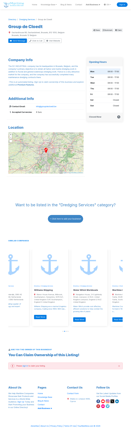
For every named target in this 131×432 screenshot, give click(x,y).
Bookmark (107, 30)
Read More (15, 317)
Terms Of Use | (71, 426)
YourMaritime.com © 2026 (89, 426)
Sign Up (20, 402)
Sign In (122, 5)
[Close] (119, 366)
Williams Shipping (58, 290)
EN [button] (106, 5)
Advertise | (35, 426)
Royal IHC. (14, 290)
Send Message (17, 41)
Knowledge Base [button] (48, 5)
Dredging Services (22, 286)
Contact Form (73, 393)
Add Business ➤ (93, 5)
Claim (118, 30)
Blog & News (66, 5)
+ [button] (10, 134)
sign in (25, 366)
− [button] (10, 137)
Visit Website (53, 41)
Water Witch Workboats (100, 290)
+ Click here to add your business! (65, 219)
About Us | (45, 426)
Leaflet (65, 172)
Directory (12, 286)
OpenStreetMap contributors (76, 172)
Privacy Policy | (57, 426)
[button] (64, 331)
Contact (78, 5)
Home (34, 5)
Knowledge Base (45, 397)
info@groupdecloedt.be (46, 106)
